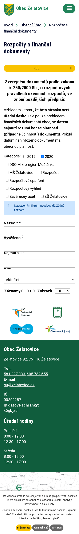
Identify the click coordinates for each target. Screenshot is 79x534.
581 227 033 (14, 374)
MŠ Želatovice (21, 172)
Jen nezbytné (40, 527)
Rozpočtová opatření (26, 180)
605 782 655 (37, 374)
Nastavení (56, 527)
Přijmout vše (23, 527)
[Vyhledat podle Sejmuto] (39, 263)
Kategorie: (12, 156)
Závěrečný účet (22, 196)
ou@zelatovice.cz (19, 385)
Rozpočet (51, 172)
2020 (49, 156)
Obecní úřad (31, 25)
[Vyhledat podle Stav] (39, 279)
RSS (53, 68)
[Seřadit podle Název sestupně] (20, 223)
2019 (31, 156)
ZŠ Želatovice (55, 196)
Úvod (8, 25)
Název (11, 223)
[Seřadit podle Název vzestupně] (20, 221)
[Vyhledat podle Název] (39, 230)
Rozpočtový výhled (25, 188)
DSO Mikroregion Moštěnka (32, 164)
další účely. (48, 504)
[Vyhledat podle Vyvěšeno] (39, 247)
